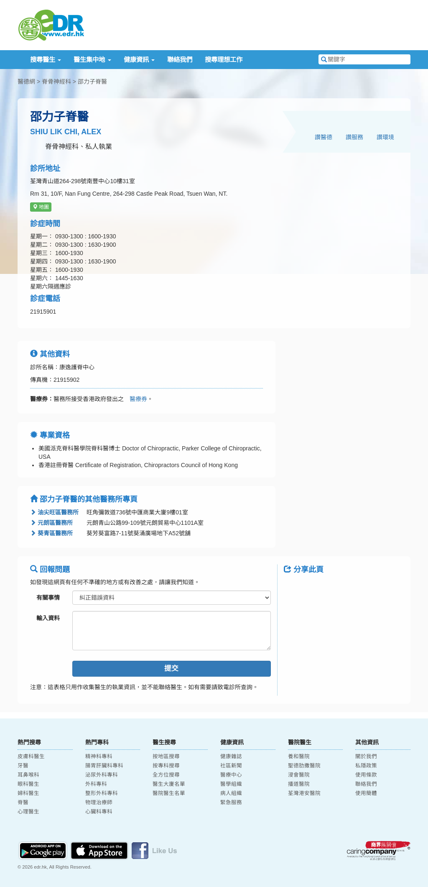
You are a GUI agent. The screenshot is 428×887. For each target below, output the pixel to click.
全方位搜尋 (166, 775)
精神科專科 (98, 756)
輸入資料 (48, 618)
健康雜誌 (231, 756)
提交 (171, 668)
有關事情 (48, 597)
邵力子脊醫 (92, 81)
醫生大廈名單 (169, 784)
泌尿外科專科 (101, 775)
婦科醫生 (28, 793)
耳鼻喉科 (28, 775)
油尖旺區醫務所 (54, 512)
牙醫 (23, 766)
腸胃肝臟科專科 (104, 766)
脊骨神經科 (56, 81)
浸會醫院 (299, 775)
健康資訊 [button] (139, 59)
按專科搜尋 (166, 766)
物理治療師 (98, 802)
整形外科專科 (101, 793)
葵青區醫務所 (51, 533)
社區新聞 (231, 766)
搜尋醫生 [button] (45, 59)
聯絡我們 (179, 59)
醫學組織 (231, 784)
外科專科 (96, 784)
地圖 (41, 207)
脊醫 (23, 802)
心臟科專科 (98, 812)
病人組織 (231, 793)
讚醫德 (323, 137)
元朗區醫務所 (51, 522)
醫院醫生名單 (169, 793)
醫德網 (26, 81)
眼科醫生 (28, 784)
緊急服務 (231, 802)
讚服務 (354, 137)
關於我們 (366, 756)
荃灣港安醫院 (304, 793)
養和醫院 (299, 756)
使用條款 (366, 775)
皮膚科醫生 (31, 756)
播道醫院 (299, 784)
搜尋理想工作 (223, 59)
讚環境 (385, 137)
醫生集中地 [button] (92, 59)
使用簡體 (366, 793)
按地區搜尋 (166, 756)
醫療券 (135, 399)
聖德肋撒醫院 (304, 766)
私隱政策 (366, 766)
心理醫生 (28, 812)
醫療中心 (231, 775)
